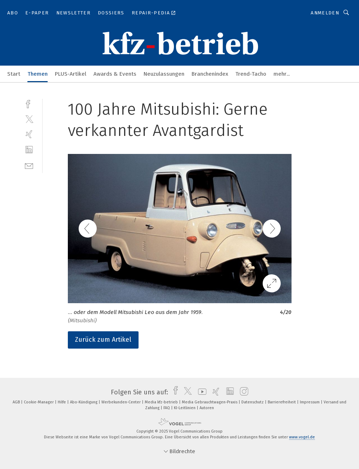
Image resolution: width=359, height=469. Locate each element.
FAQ (167, 408)
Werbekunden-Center (121, 402)
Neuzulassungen (164, 74)
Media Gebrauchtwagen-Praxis (210, 402)
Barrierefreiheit (282, 402)
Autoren (207, 408)
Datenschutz (253, 402)
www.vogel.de (302, 437)
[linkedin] (29, 149)
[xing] (29, 134)
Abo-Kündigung (84, 402)
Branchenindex (210, 74)
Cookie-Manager (39, 402)
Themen (37, 74)
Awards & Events (114, 74)
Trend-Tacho (250, 74)
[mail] (29, 165)
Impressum (310, 402)
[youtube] (200, 392)
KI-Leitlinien (185, 408)
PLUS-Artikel (70, 74)
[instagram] (242, 392)
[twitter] (29, 118)
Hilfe (62, 402)
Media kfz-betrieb (162, 402)
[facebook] (29, 103)
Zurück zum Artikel (103, 340)
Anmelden (325, 13)
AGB (17, 402)
